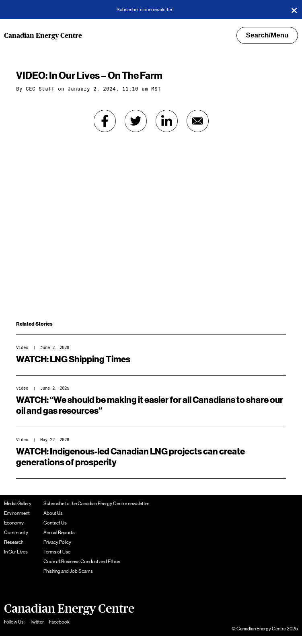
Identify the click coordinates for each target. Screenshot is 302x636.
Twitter (37, 621)
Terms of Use (56, 551)
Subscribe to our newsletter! (145, 9)
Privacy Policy (57, 542)
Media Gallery (17, 503)
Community (16, 532)
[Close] (294, 10)
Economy (14, 522)
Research (13, 542)
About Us (53, 513)
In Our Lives (16, 551)
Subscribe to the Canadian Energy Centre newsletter (96, 503)
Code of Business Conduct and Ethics (81, 561)
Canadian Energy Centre (43, 35)
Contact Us (55, 522)
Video (22, 347)
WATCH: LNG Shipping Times (73, 359)
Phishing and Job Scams (68, 571)
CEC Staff (40, 89)
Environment (17, 513)
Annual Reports (59, 532)
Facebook (59, 621)
